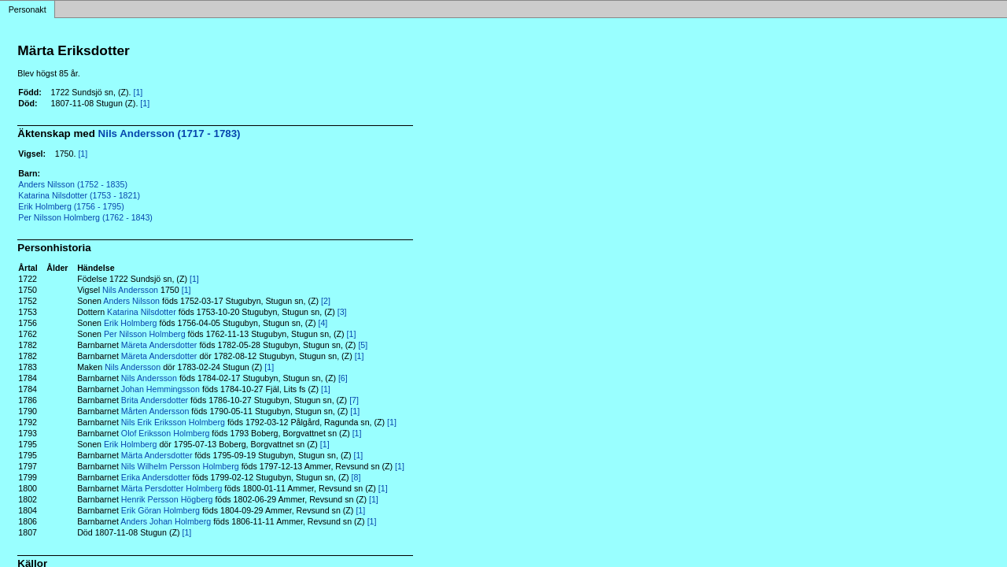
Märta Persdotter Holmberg (172, 488)
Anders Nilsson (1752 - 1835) (72, 184)
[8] (356, 477)
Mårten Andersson (155, 411)
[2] (325, 301)
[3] (342, 312)
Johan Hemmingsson (160, 389)
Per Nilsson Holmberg (145, 334)
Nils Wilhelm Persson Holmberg (180, 466)
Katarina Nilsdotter (141, 312)
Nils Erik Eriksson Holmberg (173, 422)
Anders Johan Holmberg (165, 521)
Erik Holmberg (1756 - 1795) (71, 206)
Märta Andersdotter (157, 455)
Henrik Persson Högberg (167, 499)
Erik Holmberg (130, 323)
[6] (343, 378)
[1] (137, 92)
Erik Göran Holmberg (160, 510)
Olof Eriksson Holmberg (165, 433)
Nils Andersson (130, 290)
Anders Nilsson (131, 301)
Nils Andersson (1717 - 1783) (169, 133)
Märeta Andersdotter (159, 345)
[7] (354, 400)
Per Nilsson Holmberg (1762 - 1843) (85, 217)
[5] (362, 345)
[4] (322, 323)
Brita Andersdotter (154, 400)
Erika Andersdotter (155, 477)
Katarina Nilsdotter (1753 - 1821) (79, 195)
